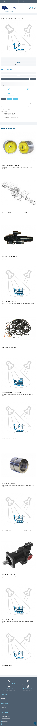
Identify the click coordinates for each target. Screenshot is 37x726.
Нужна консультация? (18, 72)
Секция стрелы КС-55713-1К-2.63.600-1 (11, 392)
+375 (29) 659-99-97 (5, 718)
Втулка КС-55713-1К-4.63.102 (9, 301)
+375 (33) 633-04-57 (5, 719)
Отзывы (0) (9, 99)
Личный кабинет (3, 705)
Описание (3, 99)
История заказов (3, 707)
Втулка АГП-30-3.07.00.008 (8, 483)
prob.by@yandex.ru (4, 721)
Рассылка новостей (4, 710)
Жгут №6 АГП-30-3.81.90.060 (9, 347)
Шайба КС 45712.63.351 (7, 619)
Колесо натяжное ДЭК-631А (9, 210)
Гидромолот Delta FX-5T (8, 665)
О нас (2, 696)
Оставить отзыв (18, 64)
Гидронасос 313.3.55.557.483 (9, 574)
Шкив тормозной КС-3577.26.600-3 (10, 165)
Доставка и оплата (4, 698)
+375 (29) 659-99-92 (5, 716)
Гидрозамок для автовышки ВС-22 (10, 256)
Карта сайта (3, 701)
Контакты (15, 99)
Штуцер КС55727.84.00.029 (8, 529)
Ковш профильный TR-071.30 (9, 438)
